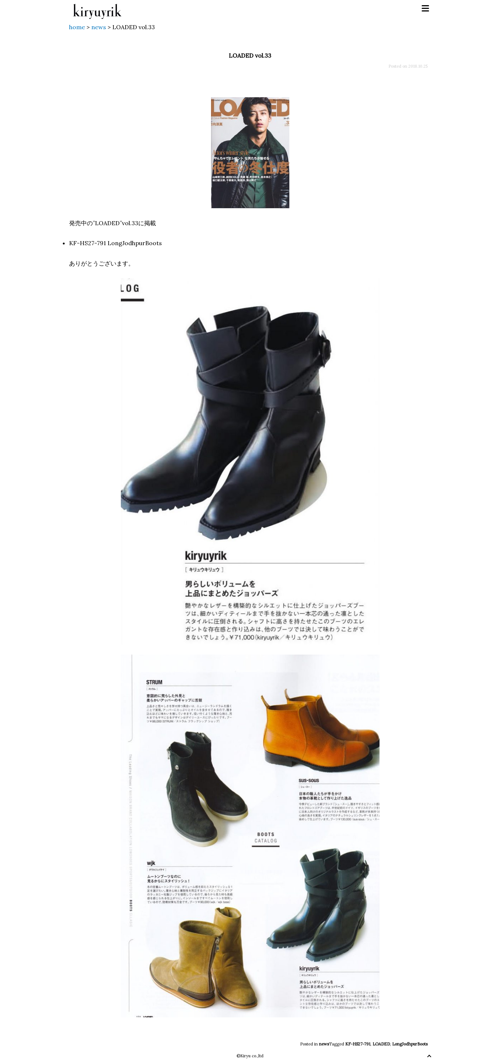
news (324, 1044)
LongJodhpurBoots (410, 1044)
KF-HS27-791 (357, 1044)
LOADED (381, 1044)
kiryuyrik (97, 9)
